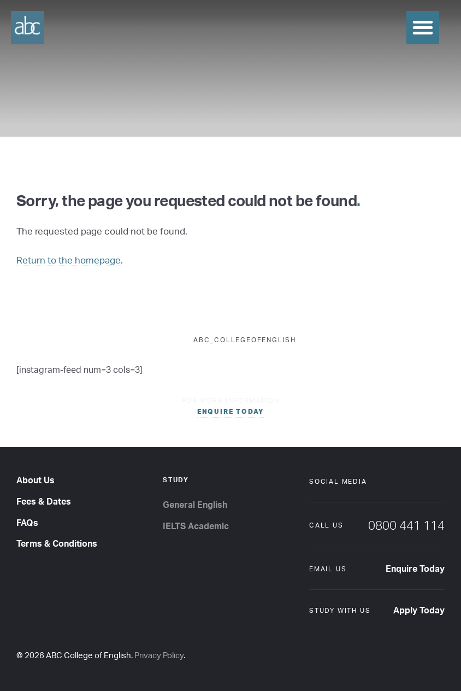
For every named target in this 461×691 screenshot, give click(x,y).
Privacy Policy (159, 655)
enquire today (230, 411)
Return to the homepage (68, 260)
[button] (422, 27)
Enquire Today (415, 568)
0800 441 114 (406, 525)
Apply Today (419, 610)
